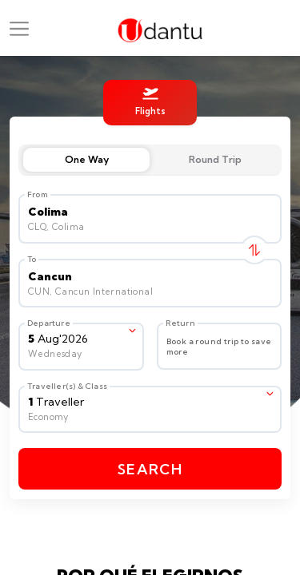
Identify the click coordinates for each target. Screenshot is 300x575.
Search (150, 469)
